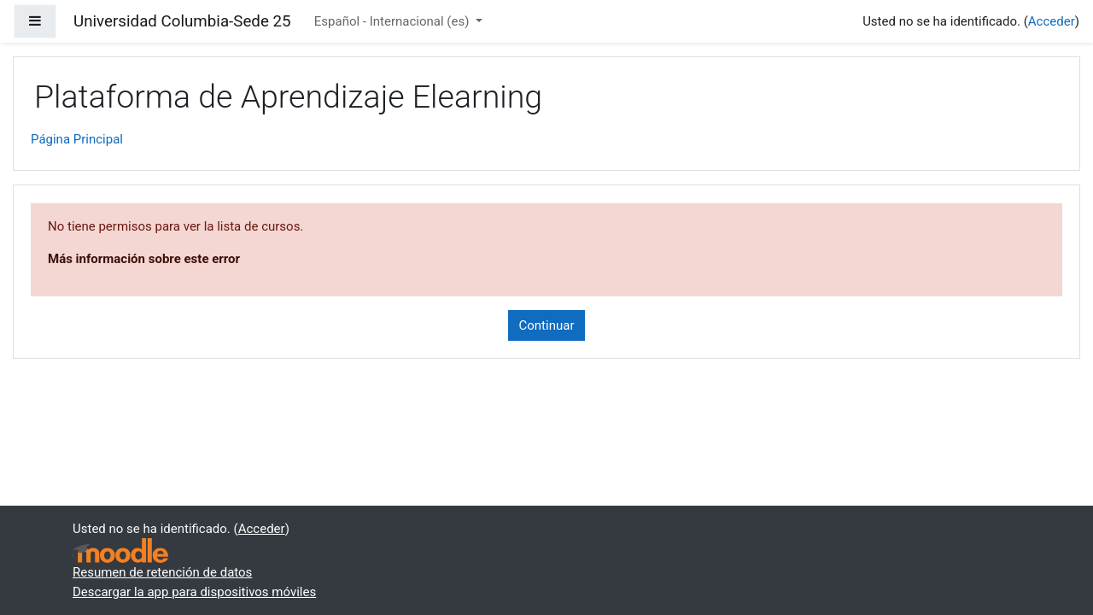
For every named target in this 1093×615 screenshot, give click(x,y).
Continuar (547, 325)
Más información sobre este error (144, 258)
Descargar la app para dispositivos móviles (194, 592)
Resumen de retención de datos (162, 572)
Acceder (1051, 21)
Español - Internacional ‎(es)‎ (393, 21)
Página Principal (77, 139)
